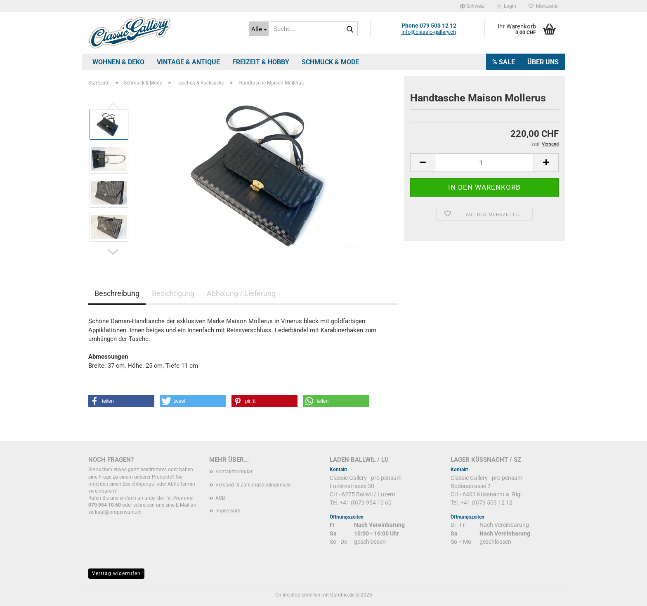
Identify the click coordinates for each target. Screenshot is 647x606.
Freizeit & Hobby (260, 62)
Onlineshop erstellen (297, 595)
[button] (472, 6)
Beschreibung (116, 293)
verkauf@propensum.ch (115, 512)
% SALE (503, 62)
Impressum (228, 511)
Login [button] (506, 6)
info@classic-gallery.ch (428, 32)
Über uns (543, 62)
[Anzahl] (484, 162)
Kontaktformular (234, 471)
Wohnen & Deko (118, 62)
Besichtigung (173, 293)
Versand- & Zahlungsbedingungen (253, 485)
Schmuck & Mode (330, 62)
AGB (220, 498)
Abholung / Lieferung (241, 293)
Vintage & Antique (188, 62)
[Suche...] (259, 28)
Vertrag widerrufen (116, 573)
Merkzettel (544, 6)
